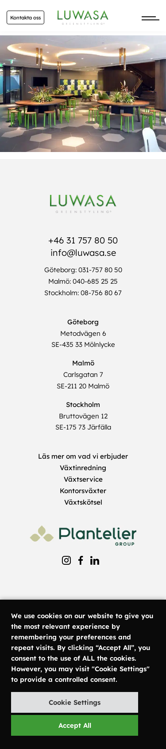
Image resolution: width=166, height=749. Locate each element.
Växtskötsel (83, 502)
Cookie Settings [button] (74, 702)
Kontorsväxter (83, 491)
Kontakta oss (25, 18)
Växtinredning (83, 468)
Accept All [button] (74, 725)
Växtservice (83, 479)
